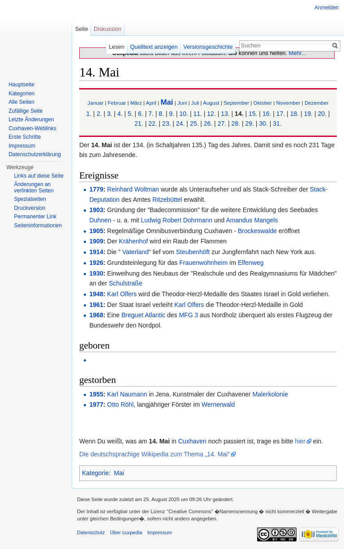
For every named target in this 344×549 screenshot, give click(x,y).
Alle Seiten (21, 102)
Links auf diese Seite (39, 176)
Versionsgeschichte (207, 46)
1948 (96, 294)
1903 (96, 209)
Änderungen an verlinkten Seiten (34, 187)
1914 (96, 251)
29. (249, 123)
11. (197, 113)
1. (89, 113)
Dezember (317, 103)
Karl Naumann (127, 394)
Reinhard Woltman (133, 189)
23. (166, 123)
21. (138, 123)
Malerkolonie (270, 394)
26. (208, 123)
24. (180, 123)
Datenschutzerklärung (35, 154)
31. (277, 123)
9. (171, 113)
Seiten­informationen (38, 225)
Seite (81, 29)
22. (152, 123)
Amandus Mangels (252, 220)
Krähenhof (133, 241)
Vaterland (134, 251)
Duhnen (100, 220)
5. (130, 113)
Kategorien (21, 93)
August (211, 103)
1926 (96, 262)
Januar (95, 103)
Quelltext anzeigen (154, 46)
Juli (195, 103)
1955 (96, 394)
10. (184, 113)
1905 (96, 230)
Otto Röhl (120, 404)
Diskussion (107, 29)
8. (161, 113)
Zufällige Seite (26, 111)
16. (266, 113)
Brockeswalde (257, 230)
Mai (166, 102)
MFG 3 (188, 315)
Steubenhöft (193, 251)
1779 (96, 189)
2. (99, 113)
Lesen (117, 46)
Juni (182, 103)
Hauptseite (21, 84)
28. (236, 123)
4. (120, 113)
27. (222, 123)
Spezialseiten (30, 199)
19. (308, 113)
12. (211, 113)
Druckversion (29, 208)
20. (322, 113)
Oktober (263, 103)
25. (194, 123)
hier (300, 441)
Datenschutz (91, 532)
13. (225, 113)
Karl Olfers (122, 294)
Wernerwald (218, 404)
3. (109, 113)
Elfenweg (251, 262)
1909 (96, 241)
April (151, 103)
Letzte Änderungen (31, 119)
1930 (96, 273)
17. (280, 113)
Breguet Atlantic (143, 315)
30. (263, 123)
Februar (117, 103)
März (136, 103)
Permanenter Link (35, 216)
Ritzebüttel (167, 199)
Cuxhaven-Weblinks (32, 128)
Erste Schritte (25, 137)
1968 (96, 315)
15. (253, 113)
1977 (96, 404)
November (288, 103)
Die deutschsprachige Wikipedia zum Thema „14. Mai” (154, 454)
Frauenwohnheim (203, 262)
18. (294, 113)
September (236, 103)
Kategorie (95, 473)
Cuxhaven (192, 441)
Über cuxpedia (126, 532)
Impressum (22, 146)
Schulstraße (125, 283)
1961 (96, 304)
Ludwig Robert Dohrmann (177, 220)
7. (151, 113)
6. (140, 113)
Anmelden (326, 7)
